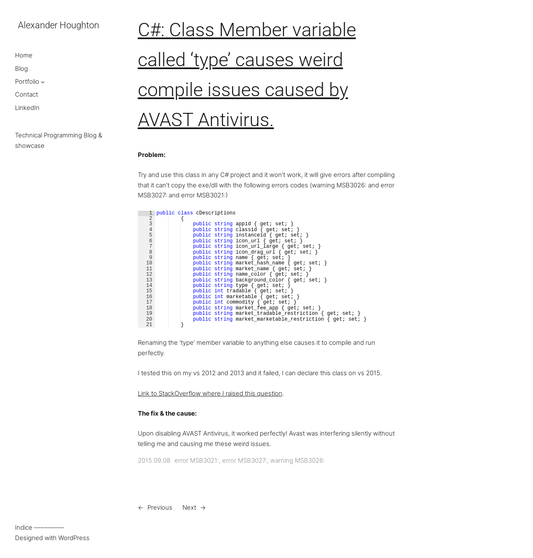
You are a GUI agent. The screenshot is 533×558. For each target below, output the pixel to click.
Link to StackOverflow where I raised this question (210, 393)
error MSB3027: (244, 460)
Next (189, 507)
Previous (159, 507)
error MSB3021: (196, 460)
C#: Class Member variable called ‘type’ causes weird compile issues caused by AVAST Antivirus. (247, 75)
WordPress (74, 538)
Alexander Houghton (58, 25)
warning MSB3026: (297, 460)
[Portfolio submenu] (43, 82)
